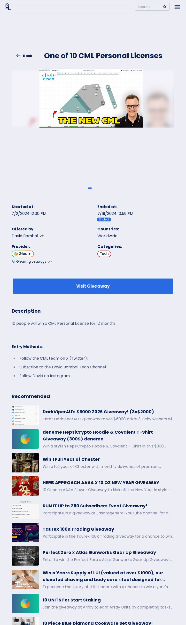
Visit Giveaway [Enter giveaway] (93, 286)
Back (24, 55)
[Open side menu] (177, 7)
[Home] (8, 6)
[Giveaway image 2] (96, 188)
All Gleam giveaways (32, 261)
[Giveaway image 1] (90, 188)
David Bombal (28, 236)
